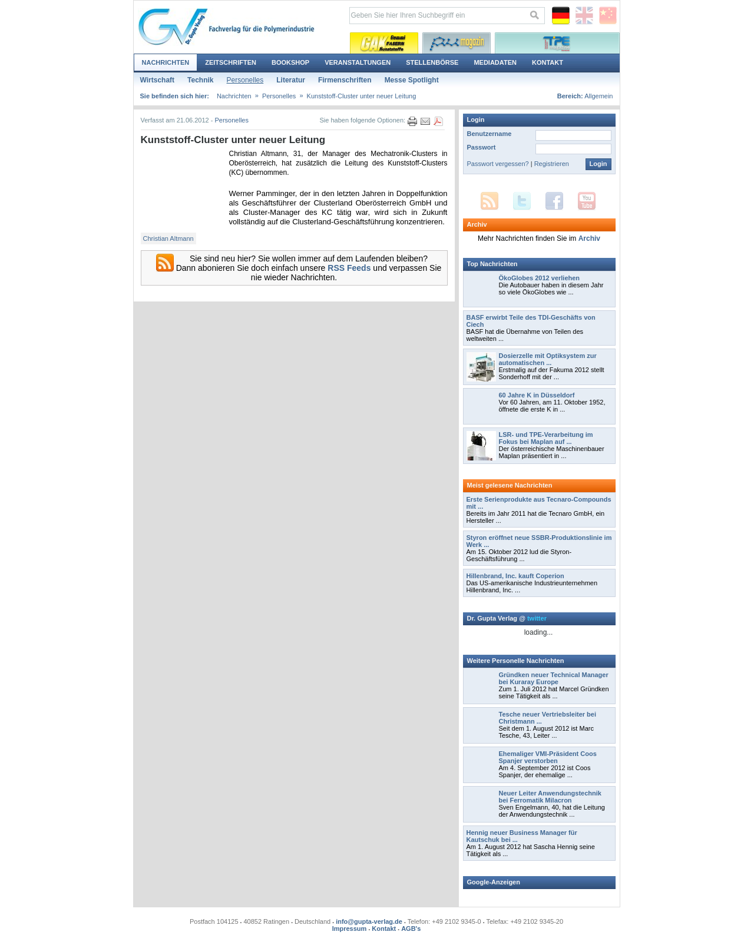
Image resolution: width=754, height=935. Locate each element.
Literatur (290, 80)
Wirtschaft (157, 80)
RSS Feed (489, 201)
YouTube (587, 201)
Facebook (554, 201)
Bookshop (290, 62)
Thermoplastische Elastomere (557, 43)
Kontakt (547, 62)
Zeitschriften (230, 62)
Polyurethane (456, 43)
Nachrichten (166, 62)
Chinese (608, 15)
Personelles (245, 80)
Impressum (349, 928)
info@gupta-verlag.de (369, 921)
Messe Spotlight (412, 80)
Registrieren (551, 163)
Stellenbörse (432, 62)
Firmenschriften (345, 80)
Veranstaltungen (358, 62)
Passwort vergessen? (498, 163)
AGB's (411, 928)
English (584, 15)
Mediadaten (495, 62)
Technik (200, 80)
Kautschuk (384, 43)
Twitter (522, 201)
